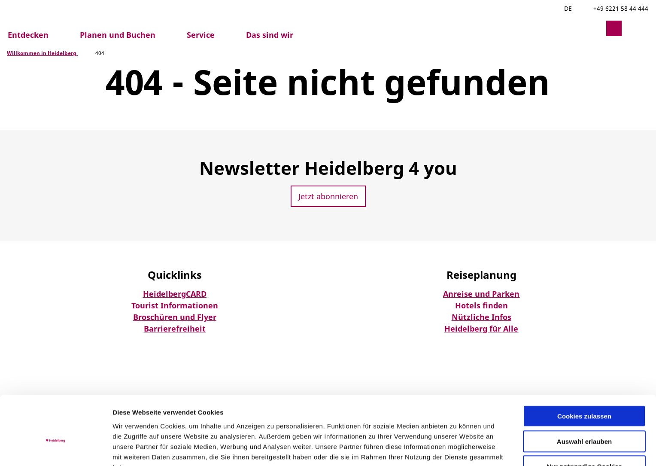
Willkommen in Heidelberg (42, 53)
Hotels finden (481, 305)
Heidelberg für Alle (481, 328)
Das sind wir (269, 35)
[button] (593, 28)
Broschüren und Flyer (174, 317)
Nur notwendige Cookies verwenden (584, 424)
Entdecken (28, 35)
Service (201, 35)
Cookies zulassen (584, 370)
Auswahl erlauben (584, 395)
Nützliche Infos (481, 317)
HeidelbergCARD (175, 294)
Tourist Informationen (174, 305)
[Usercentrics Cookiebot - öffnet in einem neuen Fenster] (55, 449)
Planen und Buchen (117, 35)
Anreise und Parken (481, 294)
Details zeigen (456, 449)
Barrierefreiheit (175, 328)
